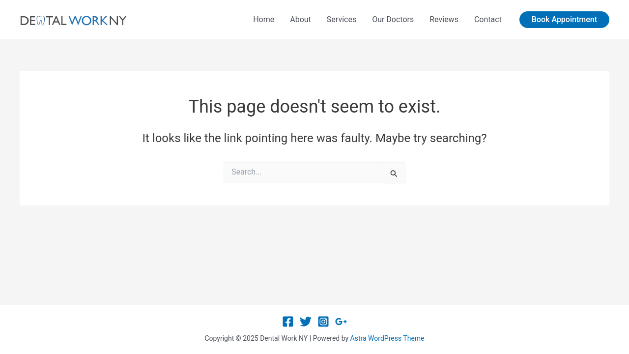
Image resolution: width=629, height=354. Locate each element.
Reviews (443, 19)
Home (263, 19)
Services (341, 19)
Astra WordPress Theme (387, 338)
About (300, 19)
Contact (488, 19)
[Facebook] (288, 321)
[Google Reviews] (341, 321)
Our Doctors (393, 19)
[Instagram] (323, 321)
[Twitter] (306, 321)
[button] (564, 19)
